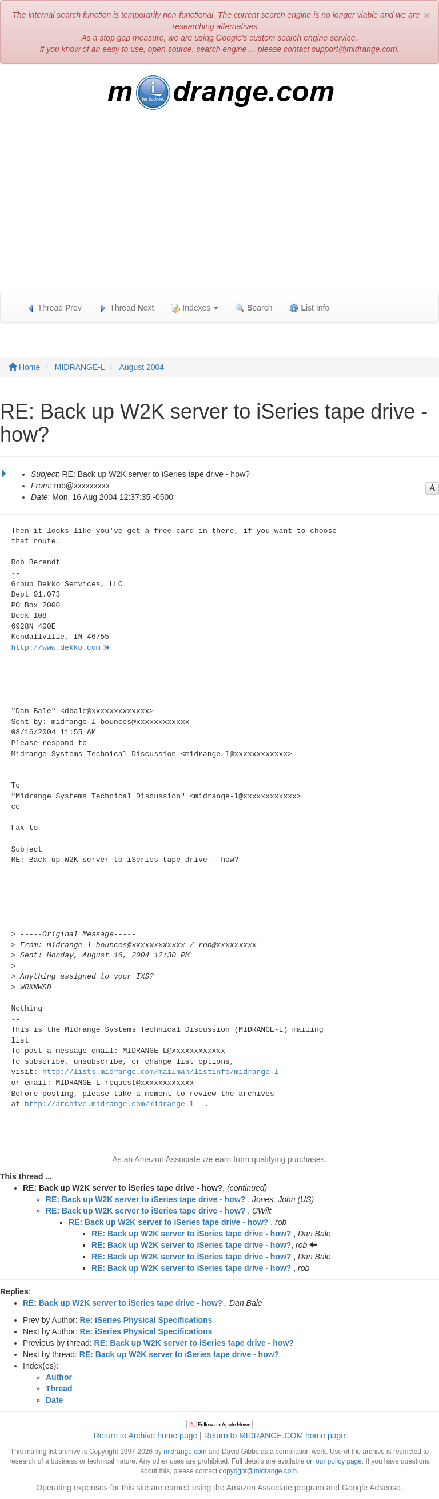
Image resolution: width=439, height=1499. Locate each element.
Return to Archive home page (145, 1435)
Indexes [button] (194, 308)
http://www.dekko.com (56, 647)
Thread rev (54, 308)
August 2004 (142, 367)
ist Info (309, 308)
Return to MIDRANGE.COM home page (274, 1435)
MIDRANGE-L (80, 367)
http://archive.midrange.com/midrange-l (109, 1104)
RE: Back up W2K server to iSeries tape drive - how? (145, 1199)
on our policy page (334, 1461)
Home (24, 367)
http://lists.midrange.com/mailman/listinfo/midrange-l (160, 1072)
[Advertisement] (219, 207)
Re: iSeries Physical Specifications (146, 1320)
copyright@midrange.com (258, 1471)
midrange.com (184, 1452)
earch (254, 308)
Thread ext (126, 308)
